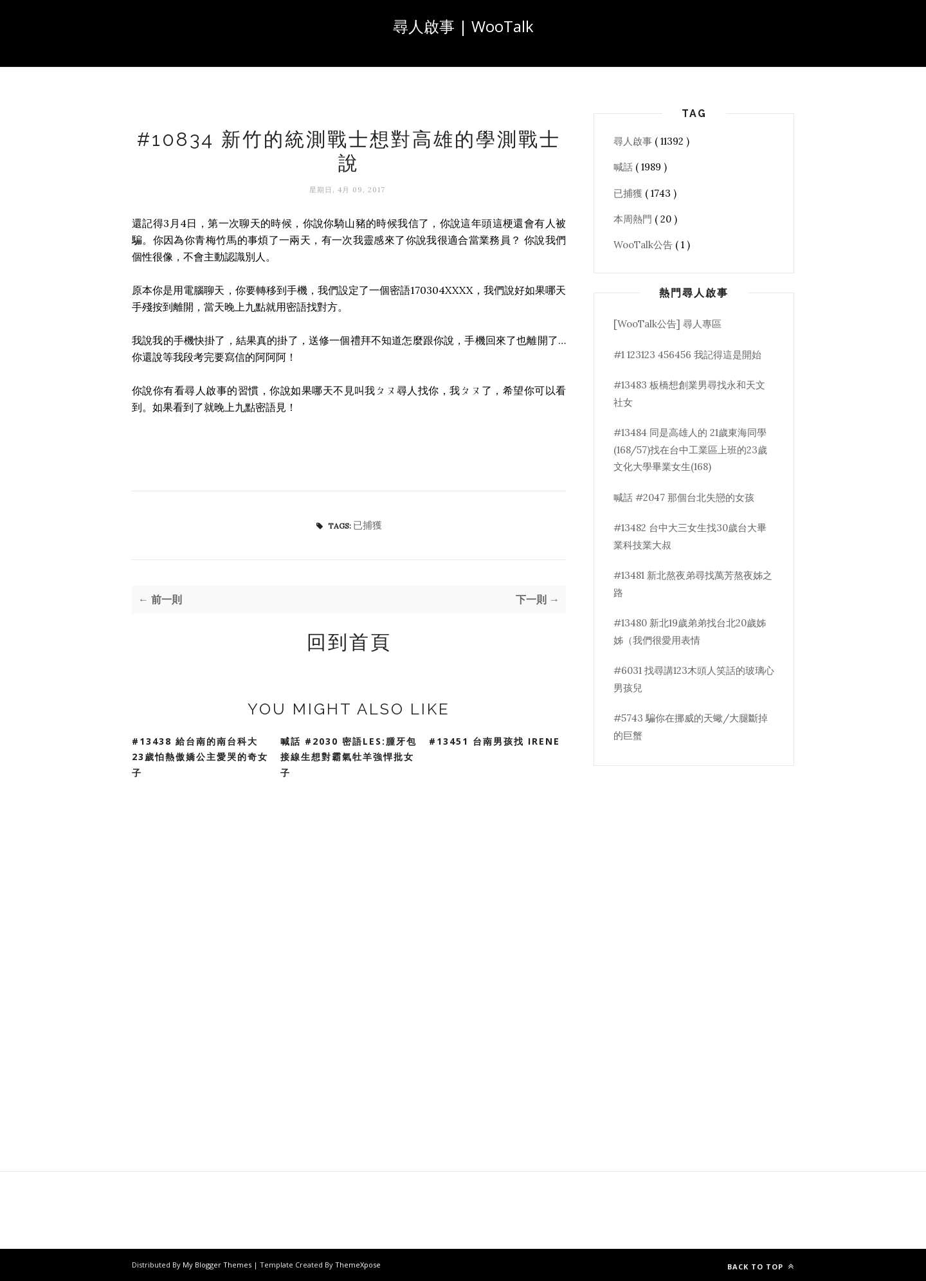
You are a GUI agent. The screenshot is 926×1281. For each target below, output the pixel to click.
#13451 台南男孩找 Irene (494, 741)
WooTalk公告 (644, 245)
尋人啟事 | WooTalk (463, 26)
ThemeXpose (358, 1264)
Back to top (760, 1266)
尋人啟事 (634, 141)
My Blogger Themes (218, 1264)
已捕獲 (367, 525)
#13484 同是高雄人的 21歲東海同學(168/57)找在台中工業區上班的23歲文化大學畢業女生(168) (690, 449)
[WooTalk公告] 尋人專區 (667, 324)
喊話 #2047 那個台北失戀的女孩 (683, 497)
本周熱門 (634, 219)
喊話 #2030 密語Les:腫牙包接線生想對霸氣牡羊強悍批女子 (348, 757)
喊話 (624, 167)
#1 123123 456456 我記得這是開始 (687, 355)
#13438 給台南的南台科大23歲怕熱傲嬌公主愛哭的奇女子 (200, 757)
